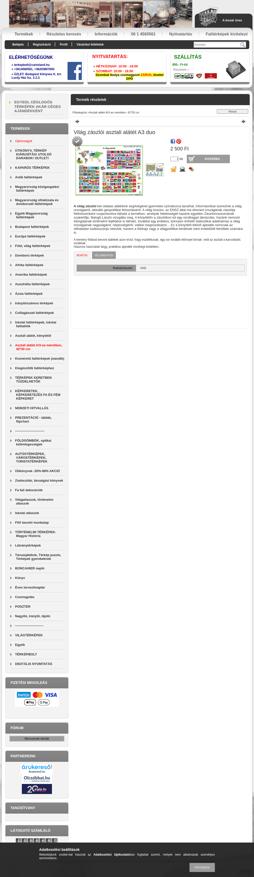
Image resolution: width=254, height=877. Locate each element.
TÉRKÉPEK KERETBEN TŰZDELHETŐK (33, 379)
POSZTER (22, 606)
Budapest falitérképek (32, 227)
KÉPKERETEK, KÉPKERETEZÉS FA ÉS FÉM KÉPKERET (37, 394)
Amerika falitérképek (31, 274)
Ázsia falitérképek (29, 294)
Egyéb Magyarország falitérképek (31, 215)
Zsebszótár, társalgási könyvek (39, 480)
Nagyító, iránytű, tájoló (32, 616)
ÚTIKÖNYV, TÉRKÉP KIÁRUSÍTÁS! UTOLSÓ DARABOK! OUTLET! (33, 154)
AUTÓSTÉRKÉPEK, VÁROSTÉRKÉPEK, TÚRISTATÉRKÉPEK (31, 457)
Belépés (18, 44)
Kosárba (212, 159)
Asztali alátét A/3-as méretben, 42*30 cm (114, 112)
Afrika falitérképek (29, 265)
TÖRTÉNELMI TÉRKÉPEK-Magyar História (35, 534)
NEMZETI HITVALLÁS (31, 408)
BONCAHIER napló (29, 568)
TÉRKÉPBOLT (26, 654)
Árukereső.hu (37, 771)
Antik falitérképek (28, 177)
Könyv (20, 578)
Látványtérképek (28, 545)
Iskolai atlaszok (27, 513)
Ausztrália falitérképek (32, 284)
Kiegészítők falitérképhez (34, 368)
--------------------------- (29, 431)
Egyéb (20, 645)
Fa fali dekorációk (29, 490)
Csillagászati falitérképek (34, 313)
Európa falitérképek (30, 236)
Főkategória (80, 112)
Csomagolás (24, 597)
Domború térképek (29, 255)
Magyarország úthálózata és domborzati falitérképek (36, 202)
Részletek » (181, 69)
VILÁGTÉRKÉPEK (29, 635)
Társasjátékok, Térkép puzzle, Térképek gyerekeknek (38, 557)
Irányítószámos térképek (34, 303)
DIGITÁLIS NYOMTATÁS (33, 664)
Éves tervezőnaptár (30, 587)
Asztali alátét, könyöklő (33, 336)
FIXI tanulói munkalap (32, 522)
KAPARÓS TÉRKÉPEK (32, 168)
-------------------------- (29, 626)
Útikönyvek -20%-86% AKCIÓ (37, 471)
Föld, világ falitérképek (32, 246)
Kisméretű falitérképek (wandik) (39, 358)
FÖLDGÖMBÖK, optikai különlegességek (33, 442)
